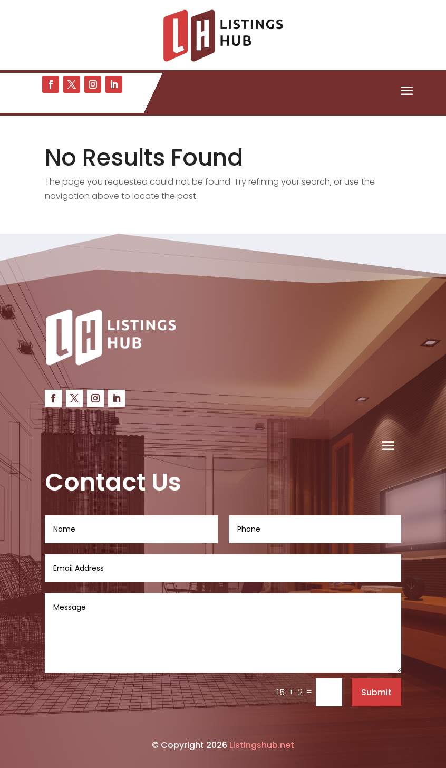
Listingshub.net (261, 745)
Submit (376, 692)
